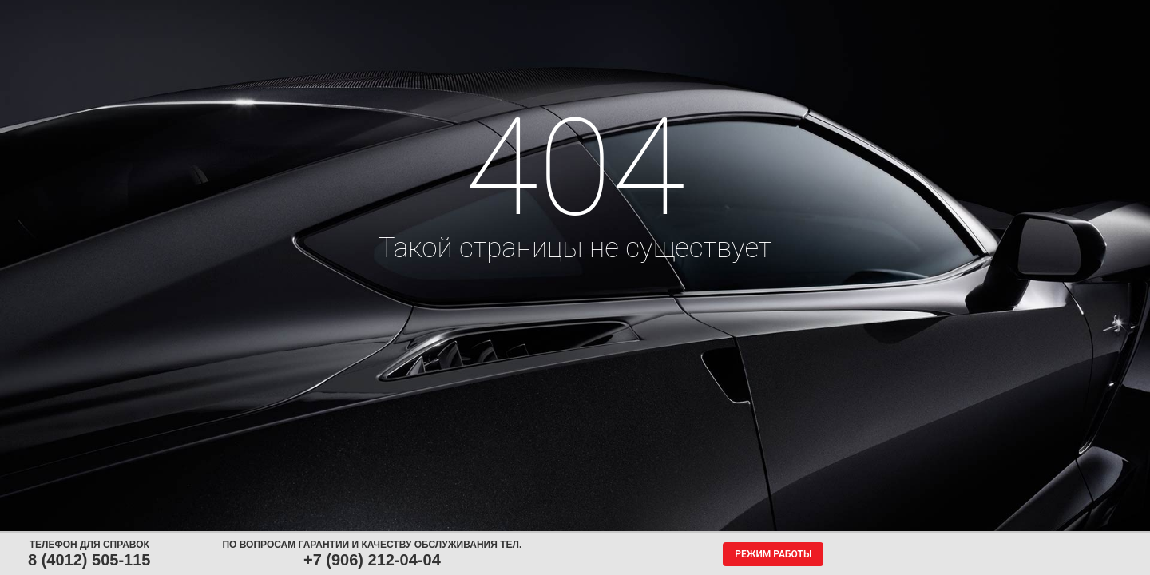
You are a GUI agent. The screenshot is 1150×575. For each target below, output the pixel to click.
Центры (577, 14)
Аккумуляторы (405, 14)
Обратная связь (665, 14)
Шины (237, 14)
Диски (313, 14)
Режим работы (773, 554)
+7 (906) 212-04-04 (372, 560)
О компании (765, 14)
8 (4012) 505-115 (89, 560)
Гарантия (860, 14)
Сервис (497, 14)
